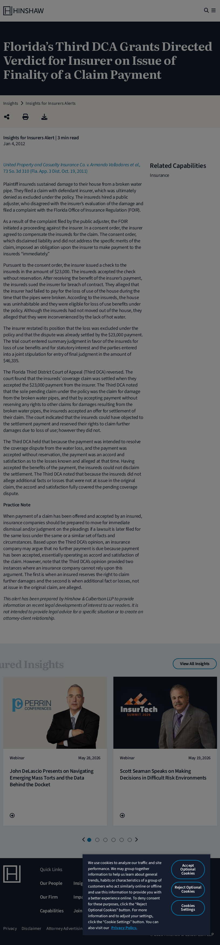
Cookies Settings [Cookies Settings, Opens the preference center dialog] (188, 908)
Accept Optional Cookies (187, 869)
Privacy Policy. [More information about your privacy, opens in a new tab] (124, 928)
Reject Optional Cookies (188, 889)
